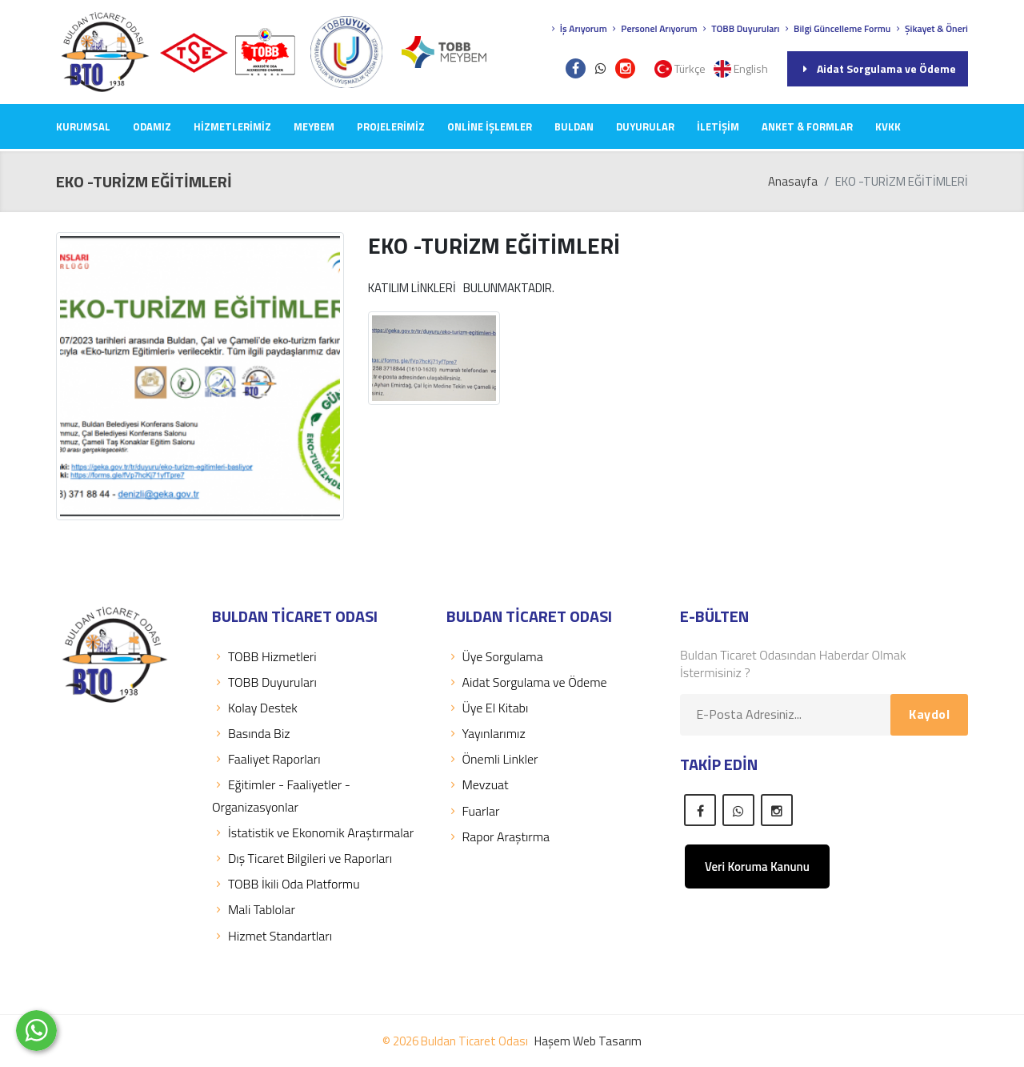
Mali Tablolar (253, 909)
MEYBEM (314, 126)
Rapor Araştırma (498, 836)
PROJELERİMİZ (391, 126)
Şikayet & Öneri (930, 28)
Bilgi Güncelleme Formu (836, 28)
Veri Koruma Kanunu (757, 866)
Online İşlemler (489, 126)
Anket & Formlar (807, 126)
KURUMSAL (83, 126)
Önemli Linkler (492, 758)
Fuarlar (473, 810)
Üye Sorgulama (494, 656)
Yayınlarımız (486, 733)
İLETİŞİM (718, 126)
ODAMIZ (152, 126)
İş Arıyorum (577, 28)
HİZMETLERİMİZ (232, 126)
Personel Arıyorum (654, 28)
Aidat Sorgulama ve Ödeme (877, 68)
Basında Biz (251, 733)
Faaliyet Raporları (266, 758)
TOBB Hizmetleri (264, 656)
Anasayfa (793, 181)
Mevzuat (477, 784)
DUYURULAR (645, 126)
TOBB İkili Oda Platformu (286, 883)
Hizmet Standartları (272, 935)
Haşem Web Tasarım (588, 1041)
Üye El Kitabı (487, 707)
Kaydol (929, 714)
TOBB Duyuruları (740, 28)
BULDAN (574, 126)
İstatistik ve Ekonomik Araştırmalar (313, 832)
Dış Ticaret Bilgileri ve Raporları (302, 858)
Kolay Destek (255, 707)
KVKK (888, 126)
